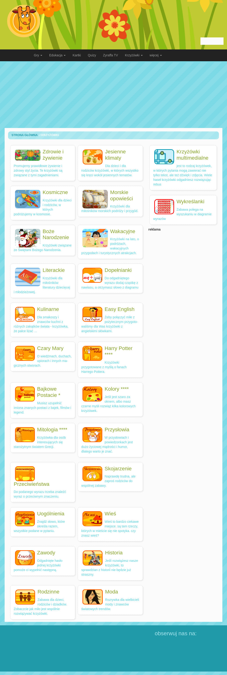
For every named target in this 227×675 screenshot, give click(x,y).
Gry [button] (38, 55)
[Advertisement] (113, 94)
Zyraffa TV (110, 55)
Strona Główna (25, 135)
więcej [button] (156, 55)
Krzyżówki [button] (134, 55)
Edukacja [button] (57, 55)
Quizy (92, 55)
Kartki (77, 55)
